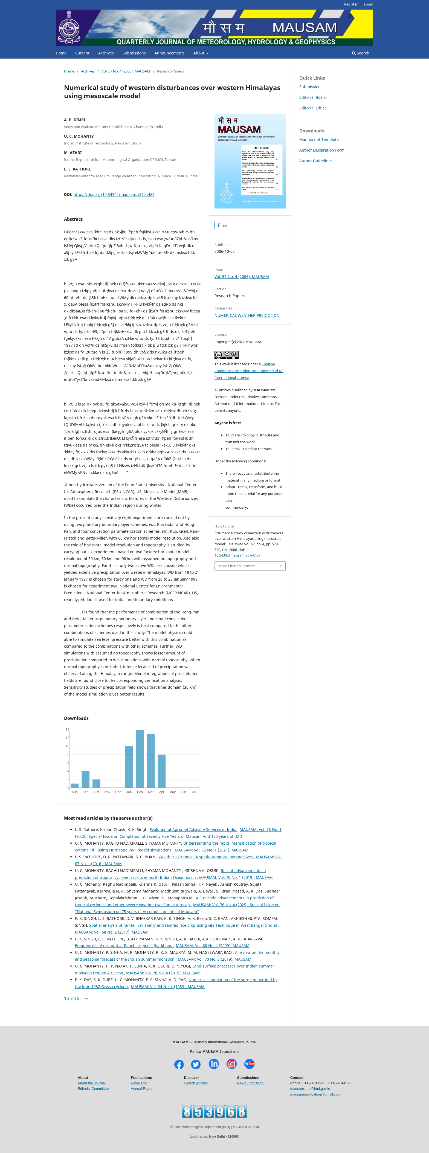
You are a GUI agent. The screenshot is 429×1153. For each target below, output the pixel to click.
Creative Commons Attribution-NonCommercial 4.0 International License (249, 370)
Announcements (170, 53)
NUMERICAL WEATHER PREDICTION (247, 315)
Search (360, 53)
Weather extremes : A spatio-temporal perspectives (206, 856)
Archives (106, 53)
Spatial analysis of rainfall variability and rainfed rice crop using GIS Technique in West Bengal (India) (183, 925)
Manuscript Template (319, 139)
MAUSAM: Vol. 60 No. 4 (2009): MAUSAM (213, 945)
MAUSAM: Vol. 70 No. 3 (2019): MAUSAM (214, 959)
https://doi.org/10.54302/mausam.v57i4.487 (114, 194)
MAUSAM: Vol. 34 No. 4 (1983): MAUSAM (168, 986)
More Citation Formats (236, 565)
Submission (310, 86)
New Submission (250, 1083)
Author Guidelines (316, 160)
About (199, 53)
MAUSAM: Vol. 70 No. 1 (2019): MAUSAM (236, 877)
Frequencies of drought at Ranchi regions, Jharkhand (124, 945)
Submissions (134, 53)
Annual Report (142, 1089)
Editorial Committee (93, 1089)
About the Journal (92, 1083)
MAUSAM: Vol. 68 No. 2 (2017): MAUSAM (112, 932)
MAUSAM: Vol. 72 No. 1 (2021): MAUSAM (211, 850)
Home (61, 53)
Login (368, 4)
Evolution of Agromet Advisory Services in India (193, 829)
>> (86, 998)
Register (351, 4)
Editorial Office (313, 108)
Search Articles (196, 1083)
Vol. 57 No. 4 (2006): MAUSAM (126, 71)
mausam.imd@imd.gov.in (310, 1089)
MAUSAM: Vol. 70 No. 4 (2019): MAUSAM (163, 972)
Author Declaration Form (321, 150)
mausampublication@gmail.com (315, 1094)
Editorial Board (313, 97)
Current (82, 53)
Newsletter (139, 1083)
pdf (225, 225)
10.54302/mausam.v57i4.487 (237, 555)
